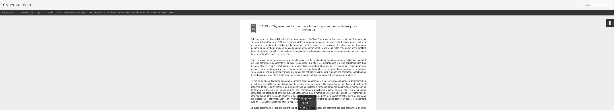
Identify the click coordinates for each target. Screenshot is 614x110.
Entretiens (112, 12)
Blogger (326, 108)
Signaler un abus (336, 108)
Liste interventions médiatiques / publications (153, 12)
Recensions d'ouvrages (75, 12)
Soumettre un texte (52, 12)
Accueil (24, 12)
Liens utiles (124, 12)
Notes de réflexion (96, 12)
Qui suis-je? (35, 12)
